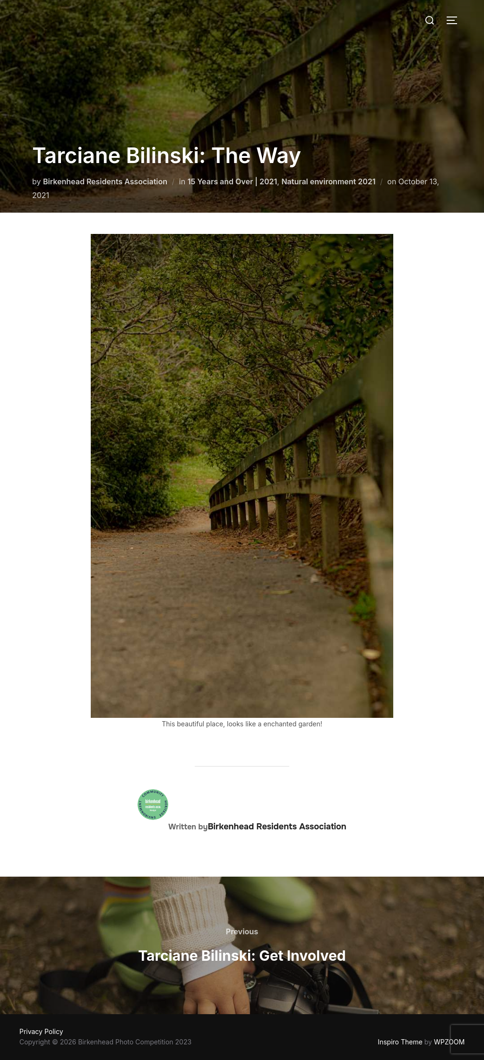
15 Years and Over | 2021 (232, 181)
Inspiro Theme (400, 1042)
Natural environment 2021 (328, 181)
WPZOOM (449, 1042)
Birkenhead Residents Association (105, 181)
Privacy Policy (41, 1031)
